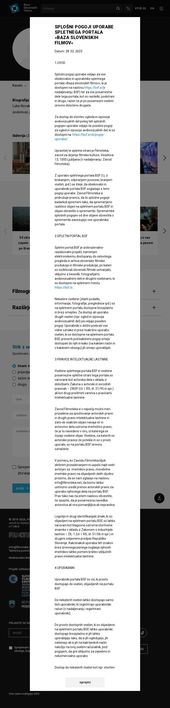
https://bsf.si (93, 87)
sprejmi (85, 682)
